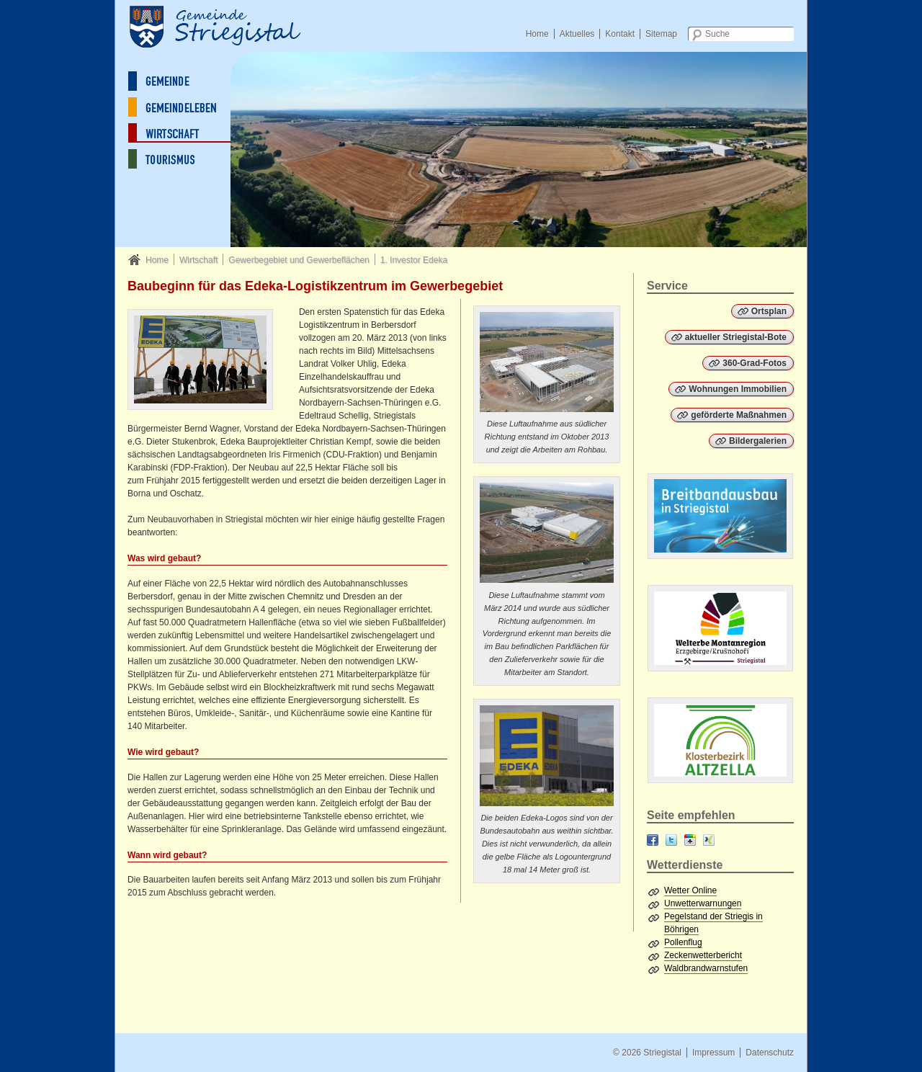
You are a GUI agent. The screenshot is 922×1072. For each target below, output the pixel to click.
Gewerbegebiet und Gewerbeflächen (298, 260)
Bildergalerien (758, 441)
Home (537, 34)
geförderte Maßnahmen (739, 415)
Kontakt (620, 34)
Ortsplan (769, 311)
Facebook (652, 840)
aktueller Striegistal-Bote (736, 337)
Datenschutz (770, 1053)
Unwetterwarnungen (702, 903)
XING (709, 840)
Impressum (713, 1053)
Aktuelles (577, 34)
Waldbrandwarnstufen (706, 968)
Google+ (690, 840)
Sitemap (661, 34)
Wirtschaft (198, 260)
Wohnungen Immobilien (738, 389)
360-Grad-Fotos (754, 363)
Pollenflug (683, 942)
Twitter (671, 840)
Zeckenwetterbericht (703, 955)
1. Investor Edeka (413, 260)
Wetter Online (690, 890)
